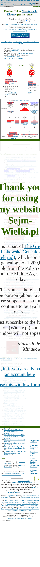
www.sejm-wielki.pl (24, 481)
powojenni (5, 505)
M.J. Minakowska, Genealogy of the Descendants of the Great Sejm (20, 0)
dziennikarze (28, 500)
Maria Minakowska (26, 26)
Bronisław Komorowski (15, 26)
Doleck (30, 92)
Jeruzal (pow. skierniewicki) (26, 53)
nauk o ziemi (28, 510)
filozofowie (18, 502)
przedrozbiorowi (11, 504)
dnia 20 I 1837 (14, 50)
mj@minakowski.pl (14, 492)
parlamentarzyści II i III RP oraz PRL (27, 505)
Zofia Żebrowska (10, 111)
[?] (26, 31)
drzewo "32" (22, 100)
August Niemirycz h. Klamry (10, 103)
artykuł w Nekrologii (25, 123)
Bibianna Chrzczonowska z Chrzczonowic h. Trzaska (34, 122)
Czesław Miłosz (13, 24)
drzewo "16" (16, 100)
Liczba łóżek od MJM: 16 (29, 29)
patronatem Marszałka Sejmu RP (29, 497)
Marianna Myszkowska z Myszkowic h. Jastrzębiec (34, 111)
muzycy (17, 500)
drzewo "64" (28, 100)
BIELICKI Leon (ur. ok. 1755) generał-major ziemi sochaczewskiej (14, 447)
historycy (5, 502)
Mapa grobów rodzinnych (34, 441)
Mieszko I (6, 24)
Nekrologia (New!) (29, 5)
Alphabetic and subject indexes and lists (12, 5)
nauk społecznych (29, 507)
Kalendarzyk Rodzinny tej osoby (34, 447)
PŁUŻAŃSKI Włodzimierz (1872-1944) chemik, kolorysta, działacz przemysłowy (14, 436)
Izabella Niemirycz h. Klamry (32, 83)
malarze (12, 500)
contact (37, 3)
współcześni (12, 505)
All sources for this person (12, 56)
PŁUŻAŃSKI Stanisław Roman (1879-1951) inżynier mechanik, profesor (13, 431)
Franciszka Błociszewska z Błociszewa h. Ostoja (24, 109)
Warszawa (8, 94)
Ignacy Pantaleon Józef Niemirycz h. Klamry (24, 121)
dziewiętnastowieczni (23, 504)
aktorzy (22, 500)
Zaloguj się (32, 3)
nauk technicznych (24, 509)
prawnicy (34, 502)
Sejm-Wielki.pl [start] (6, 2)
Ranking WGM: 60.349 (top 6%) (12, 29)
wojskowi (11, 502)
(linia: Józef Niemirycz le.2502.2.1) (11, 42)
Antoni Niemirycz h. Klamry (10, 121)
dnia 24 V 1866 (12, 93)
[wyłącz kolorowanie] (19, 31)
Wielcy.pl (35, 487)
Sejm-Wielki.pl (12, 496)
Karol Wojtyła (34, 24)
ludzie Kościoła (26, 502)
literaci (7, 500)
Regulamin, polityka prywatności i (20, 518)
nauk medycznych (18, 510)
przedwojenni (34, 504)
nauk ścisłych (14, 509)
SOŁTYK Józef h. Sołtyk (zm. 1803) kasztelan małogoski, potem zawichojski (15, 453)
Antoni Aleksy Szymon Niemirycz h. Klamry (11, 81)
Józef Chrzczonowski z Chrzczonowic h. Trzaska (34, 103)
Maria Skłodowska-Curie (24, 24)
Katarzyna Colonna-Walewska (17, 121)
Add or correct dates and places (13, 58)
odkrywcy (36, 500)
